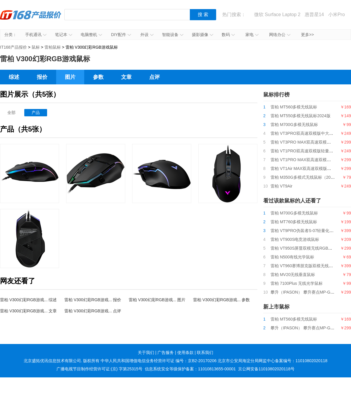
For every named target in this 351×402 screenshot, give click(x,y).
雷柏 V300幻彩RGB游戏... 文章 (28, 311)
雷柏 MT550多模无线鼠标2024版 (301, 115)
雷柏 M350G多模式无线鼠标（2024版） (307, 177)
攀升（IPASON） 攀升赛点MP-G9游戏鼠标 (310, 292)
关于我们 (146, 352)
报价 (42, 77)
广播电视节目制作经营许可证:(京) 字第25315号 (99, 369)
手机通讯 (36, 34)
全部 (11, 112)
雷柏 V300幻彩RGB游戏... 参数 (221, 299)
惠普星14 (314, 14)
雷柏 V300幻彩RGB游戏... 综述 (28, 299)
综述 (14, 77)
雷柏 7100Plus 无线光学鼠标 (297, 283)
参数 (98, 77)
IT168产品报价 (30, 19)
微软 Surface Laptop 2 (277, 14)
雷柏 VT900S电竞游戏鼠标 (295, 239)
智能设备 (172, 34)
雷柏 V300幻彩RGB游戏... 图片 (157, 299)
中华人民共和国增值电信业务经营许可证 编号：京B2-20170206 (158, 360)
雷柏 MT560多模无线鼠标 (294, 107)
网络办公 (279, 34)
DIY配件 (121, 34)
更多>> (307, 34)
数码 (228, 34)
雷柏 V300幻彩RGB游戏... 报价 (92, 299)
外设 (147, 34)
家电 (252, 34)
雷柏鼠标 (52, 47)
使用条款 (185, 352)
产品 (36, 112)
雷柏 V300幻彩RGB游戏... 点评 (92, 311)
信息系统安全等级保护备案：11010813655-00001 (190, 369)
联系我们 (205, 352)
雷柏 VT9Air (281, 186)
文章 (126, 77)
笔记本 (63, 34)
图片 (70, 77)
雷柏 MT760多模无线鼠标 (294, 221)
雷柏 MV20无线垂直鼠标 (293, 274)
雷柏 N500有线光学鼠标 (292, 257)
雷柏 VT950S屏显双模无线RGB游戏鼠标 (308, 248)
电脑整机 (91, 34)
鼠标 (36, 47)
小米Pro (336, 14)
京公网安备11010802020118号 (266, 369)
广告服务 (165, 352)
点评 (154, 77)
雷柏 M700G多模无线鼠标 (294, 124)
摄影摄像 (202, 34)
